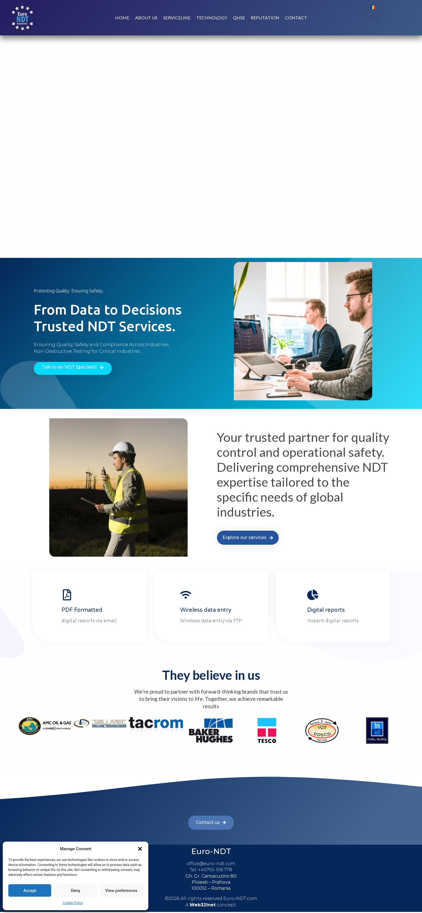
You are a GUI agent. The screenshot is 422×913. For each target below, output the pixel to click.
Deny (75, 890)
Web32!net (203, 906)
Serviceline (176, 18)
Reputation (265, 18)
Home (122, 18)
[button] (140, 849)
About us (146, 18)
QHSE (239, 18)
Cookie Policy (73, 903)
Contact (296, 18)
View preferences (121, 890)
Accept (29, 890)
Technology (211, 18)
